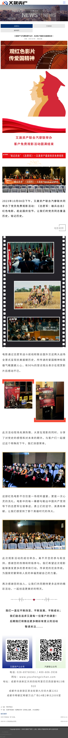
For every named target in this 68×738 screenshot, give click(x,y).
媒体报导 (16, 30)
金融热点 (16, 26)
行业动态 (49, 26)
